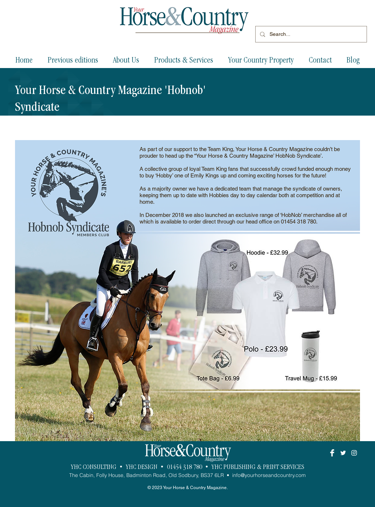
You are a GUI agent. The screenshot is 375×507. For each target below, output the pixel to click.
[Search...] (310, 34)
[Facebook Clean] (332, 453)
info (236, 475)
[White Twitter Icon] (343, 453)
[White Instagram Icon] (354, 453)
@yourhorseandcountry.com (273, 475)
